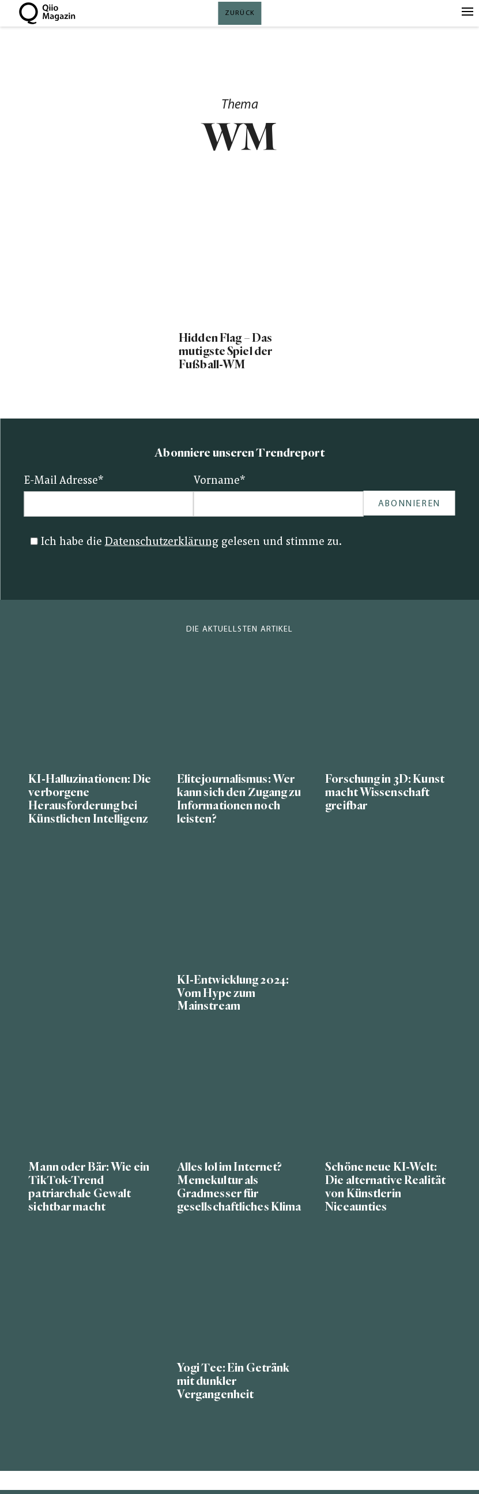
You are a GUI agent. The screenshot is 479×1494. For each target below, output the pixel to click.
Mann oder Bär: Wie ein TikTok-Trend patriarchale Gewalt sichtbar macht (88, 1187)
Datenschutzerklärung (161, 542)
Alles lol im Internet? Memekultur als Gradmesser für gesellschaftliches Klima (239, 1187)
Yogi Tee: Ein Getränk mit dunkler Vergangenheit (233, 1381)
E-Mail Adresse (64, 481)
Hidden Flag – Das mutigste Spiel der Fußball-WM (225, 351)
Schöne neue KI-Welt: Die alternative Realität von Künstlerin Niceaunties (385, 1187)
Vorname (220, 481)
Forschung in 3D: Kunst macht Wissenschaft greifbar (384, 792)
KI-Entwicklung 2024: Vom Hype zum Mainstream (233, 993)
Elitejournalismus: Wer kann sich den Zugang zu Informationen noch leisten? (239, 799)
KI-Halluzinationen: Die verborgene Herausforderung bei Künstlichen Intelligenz (89, 799)
